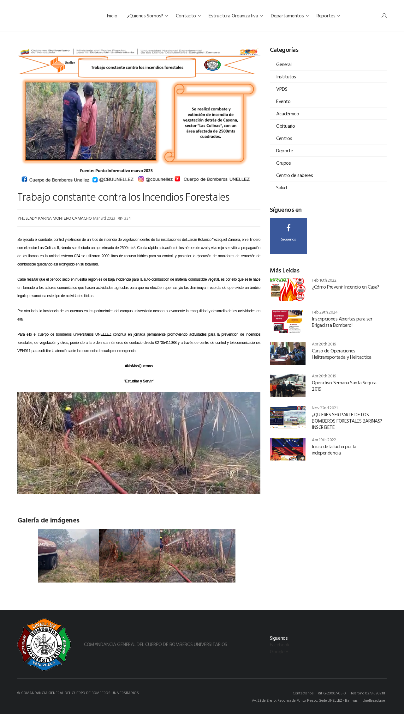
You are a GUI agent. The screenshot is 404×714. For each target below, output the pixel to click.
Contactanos (303, 693)
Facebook (279, 644)
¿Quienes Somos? (147, 15)
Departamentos (290, 15)
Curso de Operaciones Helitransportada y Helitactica (341, 354)
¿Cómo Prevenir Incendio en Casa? (345, 286)
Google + (279, 651)
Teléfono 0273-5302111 (368, 693)
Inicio (113, 15)
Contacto (188, 15)
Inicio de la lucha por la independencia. (334, 449)
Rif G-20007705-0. (332, 693)
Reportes (328, 15)
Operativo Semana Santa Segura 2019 (344, 386)
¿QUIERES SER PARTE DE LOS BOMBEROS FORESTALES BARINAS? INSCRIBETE (347, 421)
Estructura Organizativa (236, 15)
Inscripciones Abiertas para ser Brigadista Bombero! (342, 322)
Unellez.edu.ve (374, 700)
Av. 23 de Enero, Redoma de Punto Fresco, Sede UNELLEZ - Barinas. (305, 700)
